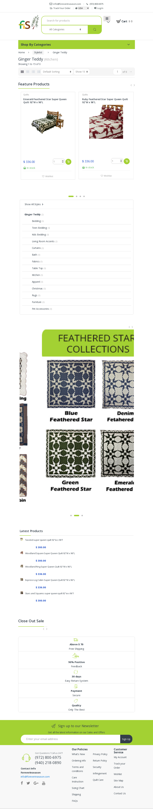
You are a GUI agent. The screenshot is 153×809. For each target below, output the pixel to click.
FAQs (75, 790)
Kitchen (32, 265)
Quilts (26, 94)
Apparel (32, 271)
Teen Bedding (36, 217)
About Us (119, 777)
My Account (120, 747)
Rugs (31, 285)
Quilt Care (98, 769)
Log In (98, 8)
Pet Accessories (37, 298)
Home (21, 52)
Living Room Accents (39, 231)
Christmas (34, 278)
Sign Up (126, 729)
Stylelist (38, 52)
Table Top (34, 258)
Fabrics (32, 251)
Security (97, 757)
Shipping (76, 784)
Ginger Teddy (33, 204)
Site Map (118, 770)
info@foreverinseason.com (65, 3)
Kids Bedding (35, 224)
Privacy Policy (100, 744)
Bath (31, 244)
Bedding (33, 211)
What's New (78, 744)
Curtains (33, 238)
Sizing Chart (78, 778)
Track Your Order (60, 8)
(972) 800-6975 (94, 4)
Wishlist (49, 175)
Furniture (33, 292)
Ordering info (79, 750)
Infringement (100, 763)
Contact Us (120, 783)
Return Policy (100, 750)
